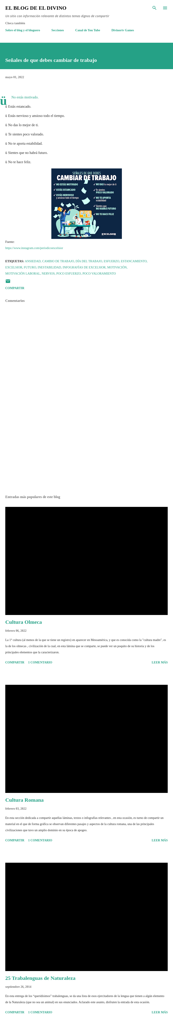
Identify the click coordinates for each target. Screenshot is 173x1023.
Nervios (48, 273)
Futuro (30, 267)
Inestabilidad (49, 267)
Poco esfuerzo (68, 273)
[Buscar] (154, 8)
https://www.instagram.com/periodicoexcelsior (34, 248)
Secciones (57, 30)
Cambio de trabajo (58, 261)
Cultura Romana (24, 800)
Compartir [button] (14, 288)
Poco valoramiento (99, 273)
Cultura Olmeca (23, 622)
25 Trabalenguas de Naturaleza (40, 978)
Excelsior (13, 267)
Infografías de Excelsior (84, 267)
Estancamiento (134, 261)
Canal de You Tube (87, 30)
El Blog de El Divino (35, 8)
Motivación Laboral (22, 273)
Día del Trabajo (89, 261)
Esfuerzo (111, 261)
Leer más (160, 662)
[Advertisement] (86, 450)
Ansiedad (33, 261)
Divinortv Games (123, 30)
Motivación (116, 267)
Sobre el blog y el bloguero (22, 30)
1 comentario (40, 662)
